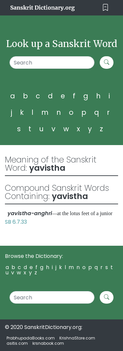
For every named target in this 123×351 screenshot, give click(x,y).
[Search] (52, 62)
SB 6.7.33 (16, 222)
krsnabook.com (48, 343)
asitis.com (17, 343)
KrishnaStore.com (77, 338)
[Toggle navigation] (105, 8)
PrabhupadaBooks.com (31, 338)
